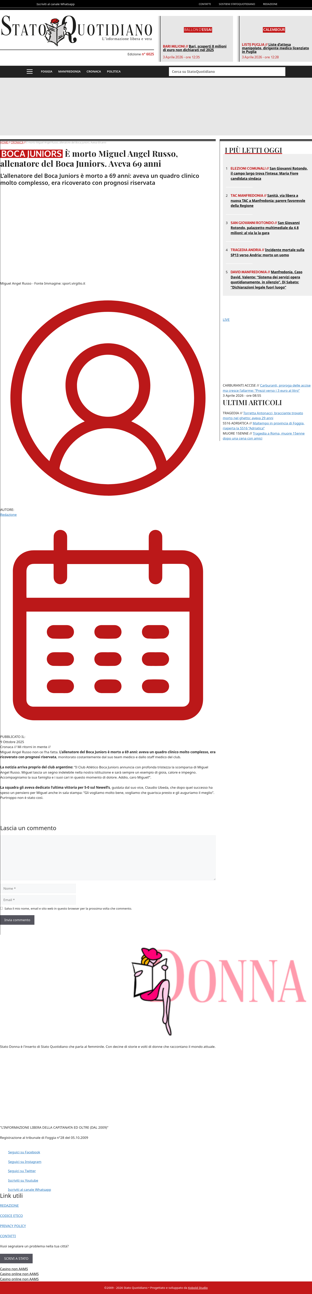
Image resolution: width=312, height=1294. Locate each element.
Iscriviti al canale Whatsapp (29, 1189)
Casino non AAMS (14, 1269)
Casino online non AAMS (19, 1273)
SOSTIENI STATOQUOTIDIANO (237, 4)
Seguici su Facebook (24, 1152)
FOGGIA (46, 71)
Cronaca (17, 142)
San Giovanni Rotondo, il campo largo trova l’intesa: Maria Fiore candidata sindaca (269, 173)
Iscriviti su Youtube (23, 1180)
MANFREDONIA (69, 71)
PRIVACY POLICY (13, 1225)
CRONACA (94, 71)
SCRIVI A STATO (16, 1258)
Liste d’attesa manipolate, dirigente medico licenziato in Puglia (275, 48)
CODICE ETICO (11, 1215)
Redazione (8, 514)
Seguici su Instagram (24, 1161)
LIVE (226, 319)
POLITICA (114, 71)
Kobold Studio (198, 1288)
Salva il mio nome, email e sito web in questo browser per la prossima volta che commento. (68, 908)
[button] (30, 71)
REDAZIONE (270, 4)
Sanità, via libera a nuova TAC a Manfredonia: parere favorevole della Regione (268, 200)
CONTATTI (205, 4)
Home (4, 142)
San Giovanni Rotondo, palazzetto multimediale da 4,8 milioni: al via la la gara (265, 227)
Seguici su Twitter (22, 1171)
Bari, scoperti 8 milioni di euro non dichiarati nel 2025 (194, 48)
